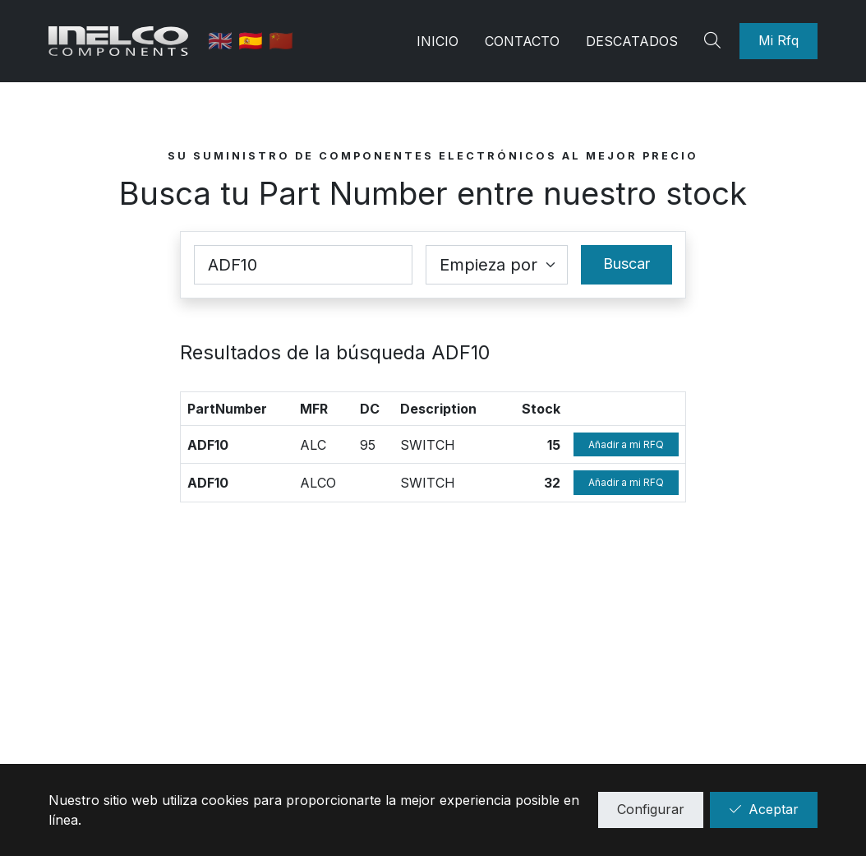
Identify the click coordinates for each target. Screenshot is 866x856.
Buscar (626, 263)
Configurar (650, 809)
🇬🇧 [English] (223, 41)
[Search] (715, 41)
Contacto (522, 41)
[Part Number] (303, 265)
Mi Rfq (778, 40)
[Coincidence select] (497, 265)
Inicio (437, 41)
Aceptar (764, 809)
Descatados (632, 41)
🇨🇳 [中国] (281, 41)
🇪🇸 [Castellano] (253, 41)
